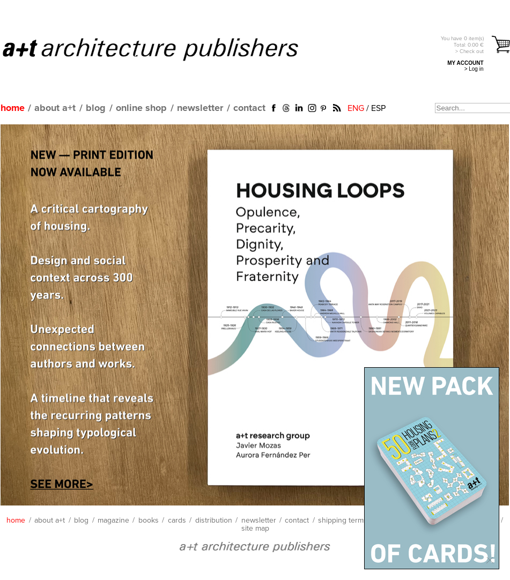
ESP (378, 108)
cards (177, 520)
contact (249, 108)
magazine (113, 520)
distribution (213, 520)
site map (255, 528)
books (148, 520)
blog (96, 108)
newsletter (200, 108)
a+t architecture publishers (164, 48)
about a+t (55, 108)
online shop (141, 108)
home (13, 108)
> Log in (474, 69)
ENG (356, 108)
